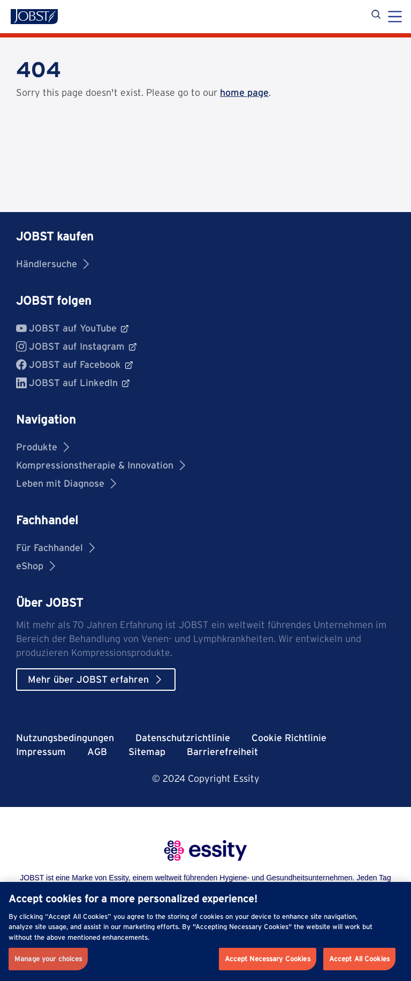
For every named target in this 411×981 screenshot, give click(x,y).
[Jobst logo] (34, 16)
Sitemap (146, 751)
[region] (205, 931)
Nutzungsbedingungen (65, 737)
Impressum (41, 751)
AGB (97, 751)
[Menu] (395, 18)
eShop (35, 565)
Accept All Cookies (359, 959)
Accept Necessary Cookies (267, 959)
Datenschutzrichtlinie (182, 737)
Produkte (42, 446)
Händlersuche (52, 263)
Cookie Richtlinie (289, 737)
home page (244, 92)
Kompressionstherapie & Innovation (100, 465)
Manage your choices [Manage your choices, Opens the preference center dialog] (48, 959)
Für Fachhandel (55, 547)
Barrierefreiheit (222, 751)
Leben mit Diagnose (66, 483)
